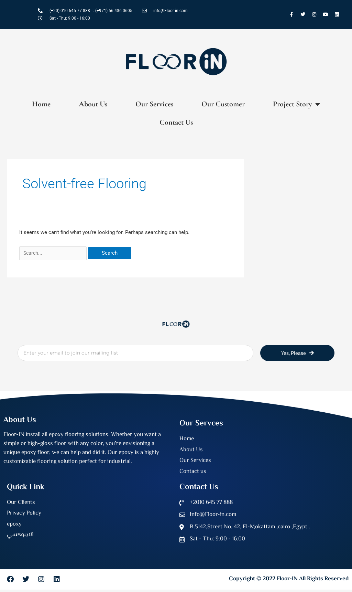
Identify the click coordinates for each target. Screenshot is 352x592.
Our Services (154, 103)
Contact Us (176, 122)
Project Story (296, 104)
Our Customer (223, 103)
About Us (93, 103)
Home (41, 103)
